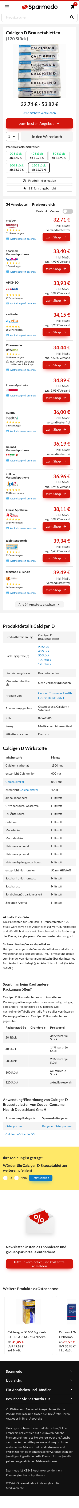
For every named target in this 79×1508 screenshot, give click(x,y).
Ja (10, 1177)
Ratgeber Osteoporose (56, 1126)
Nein (23, 1177)
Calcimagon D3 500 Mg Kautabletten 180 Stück (29, 1332)
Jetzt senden (40, 1177)
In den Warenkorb (47, 136)
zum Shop (56, 237)
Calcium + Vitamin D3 (20, 1134)
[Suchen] (71, 17)
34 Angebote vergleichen (39, 113)
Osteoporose (13, 1126)
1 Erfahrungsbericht (39, 188)
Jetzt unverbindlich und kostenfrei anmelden (39, 1264)
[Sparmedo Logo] (40, 7)
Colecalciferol (14, 781)
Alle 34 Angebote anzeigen (39, 604)
